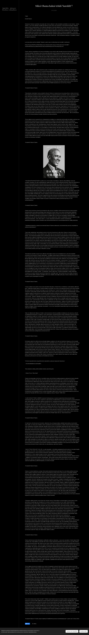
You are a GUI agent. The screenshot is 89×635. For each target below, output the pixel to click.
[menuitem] (9, 321)
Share (27, 623)
